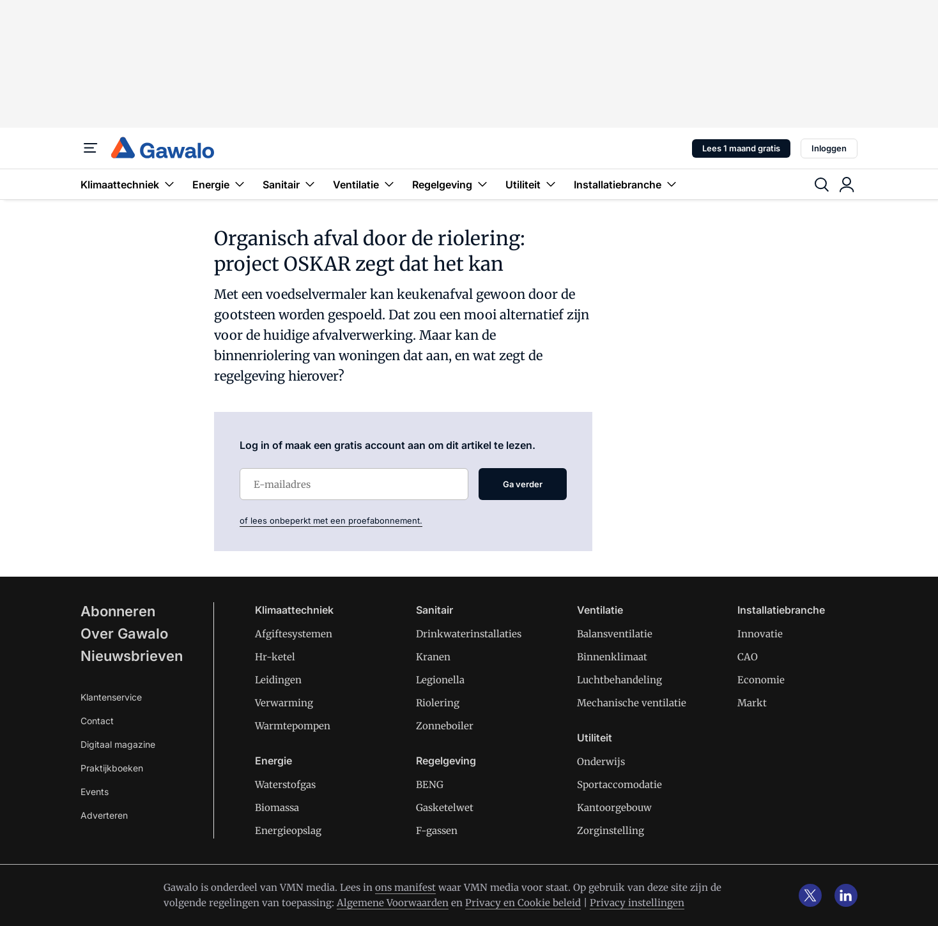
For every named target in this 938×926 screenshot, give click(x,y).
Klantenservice (111, 697)
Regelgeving (451, 184)
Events (95, 791)
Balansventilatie (614, 634)
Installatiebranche (626, 184)
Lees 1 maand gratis (741, 148)
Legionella (440, 680)
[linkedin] (845, 895)
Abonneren (118, 611)
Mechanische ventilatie (631, 703)
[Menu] (91, 148)
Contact (97, 720)
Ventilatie (365, 184)
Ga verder (522, 484)
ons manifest (405, 887)
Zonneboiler (444, 726)
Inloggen (829, 148)
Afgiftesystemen (293, 634)
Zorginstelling (610, 830)
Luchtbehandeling (619, 680)
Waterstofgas (285, 784)
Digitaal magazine (118, 744)
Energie (219, 184)
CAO (747, 657)
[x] (810, 895)
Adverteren (104, 815)
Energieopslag (288, 830)
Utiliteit (531, 184)
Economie (761, 680)
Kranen (433, 657)
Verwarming (284, 703)
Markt (752, 703)
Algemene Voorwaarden (393, 903)
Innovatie (760, 634)
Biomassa (277, 807)
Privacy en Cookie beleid (523, 903)
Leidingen (278, 680)
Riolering (437, 703)
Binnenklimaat (612, 657)
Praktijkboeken (112, 768)
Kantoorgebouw (614, 807)
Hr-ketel (275, 657)
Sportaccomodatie (619, 784)
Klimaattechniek (129, 184)
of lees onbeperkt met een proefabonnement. (331, 520)
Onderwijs (601, 761)
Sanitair (290, 184)
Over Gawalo (124, 633)
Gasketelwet (444, 807)
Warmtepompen (292, 726)
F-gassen (436, 830)
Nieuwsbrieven (132, 656)
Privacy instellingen (637, 903)
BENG (429, 784)
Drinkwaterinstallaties (468, 634)
